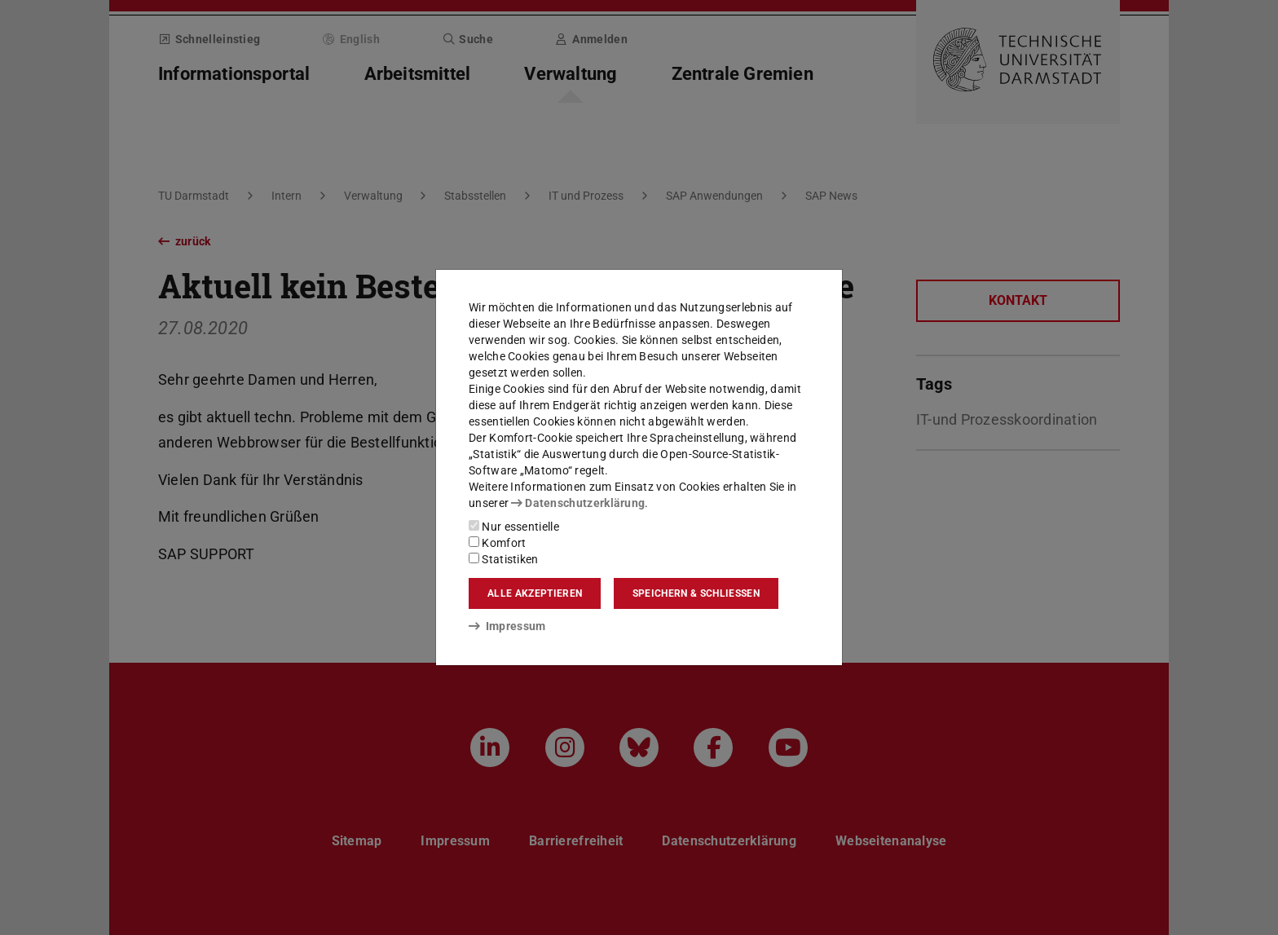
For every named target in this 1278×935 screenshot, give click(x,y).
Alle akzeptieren (534, 593)
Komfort (497, 542)
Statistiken (504, 559)
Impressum (507, 626)
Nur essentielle (514, 526)
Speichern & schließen (696, 593)
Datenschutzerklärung (578, 502)
